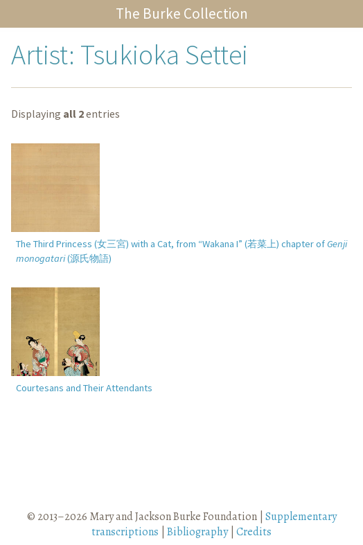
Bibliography (197, 531)
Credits (254, 531)
